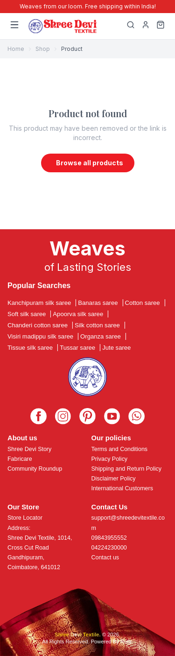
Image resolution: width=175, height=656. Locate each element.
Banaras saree (98, 302)
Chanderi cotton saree (37, 325)
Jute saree (116, 347)
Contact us (105, 557)
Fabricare (19, 459)
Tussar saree (77, 347)
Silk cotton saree (97, 325)
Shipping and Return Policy (126, 469)
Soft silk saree (26, 313)
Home (15, 48)
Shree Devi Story (29, 449)
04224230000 (109, 547)
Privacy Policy (109, 459)
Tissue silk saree (30, 347)
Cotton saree (142, 302)
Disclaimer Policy (113, 478)
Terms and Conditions (119, 449)
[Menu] (14, 26)
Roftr (126, 641)
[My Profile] (146, 26)
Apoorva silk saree (78, 313)
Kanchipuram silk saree (39, 302)
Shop (42, 48)
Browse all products (89, 163)
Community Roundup (34, 469)
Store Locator (24, 518)
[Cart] (161, 26)
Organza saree (100, 336)
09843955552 (109, 538)
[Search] (131, 26)
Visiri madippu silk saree (40, 336)
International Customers (122, 488)
